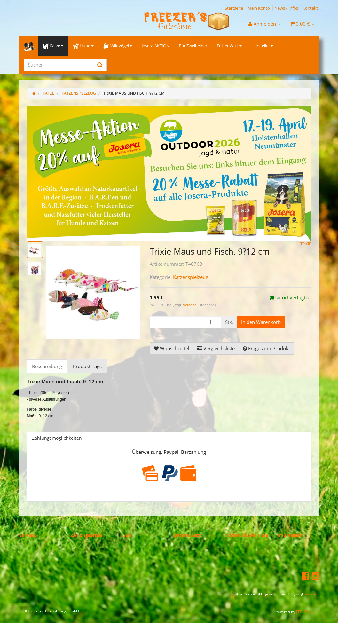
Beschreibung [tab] (47, 366)
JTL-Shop (305, 612)
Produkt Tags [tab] (87, 366)
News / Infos (286, 8)
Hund (83, 46)
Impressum (290, 535)
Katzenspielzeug (190, 277)
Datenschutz (187, 535)
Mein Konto (259, 8)
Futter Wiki (229, 46)
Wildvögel (117, 46)
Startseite (234, 8)
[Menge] (185, 322)
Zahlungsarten (86, 535)
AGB (126, 535)
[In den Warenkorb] (261, 322)
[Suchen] (58, 65)
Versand (190, 305)
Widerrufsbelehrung (247, 535)
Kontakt (310, 8)
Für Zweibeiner (193, 46)
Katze (53, 46)
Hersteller (262, 46)
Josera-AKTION (155, 46)
